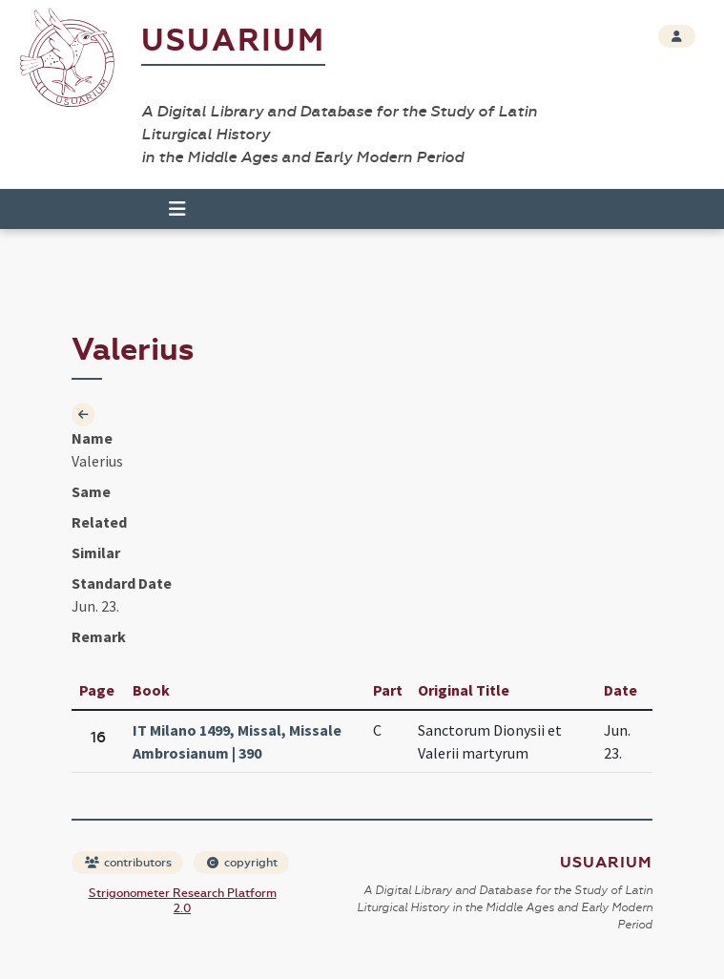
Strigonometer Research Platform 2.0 (183, 900)
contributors (128, 862)
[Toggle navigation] (177, 209)
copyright (242, 862)
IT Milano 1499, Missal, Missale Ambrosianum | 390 (237, 741)
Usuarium (233, 40)
